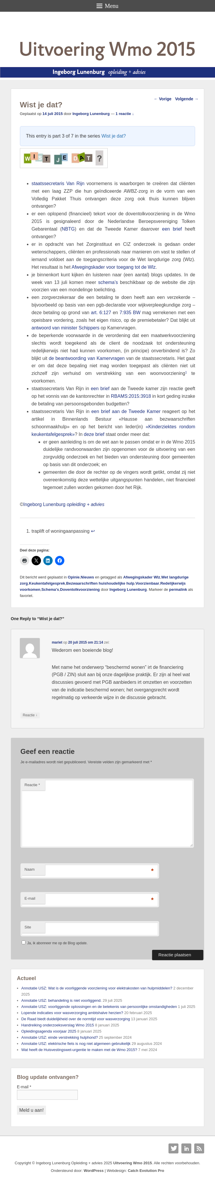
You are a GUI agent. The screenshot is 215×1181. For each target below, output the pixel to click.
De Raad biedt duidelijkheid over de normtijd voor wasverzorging (75, 1019)
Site (28, 927)
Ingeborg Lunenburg (91, 113)
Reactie (32, 785)
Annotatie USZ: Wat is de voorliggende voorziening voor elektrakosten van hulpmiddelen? (96, 988)
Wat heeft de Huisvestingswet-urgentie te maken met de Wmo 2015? (79, 1050)
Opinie (74, 577)
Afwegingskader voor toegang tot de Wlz (114, 267)
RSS (199, 1148)
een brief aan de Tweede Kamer (126, 411)
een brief (172, 228)
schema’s (108, 282)
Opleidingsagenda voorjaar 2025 (48, 1031)
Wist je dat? (114, 135)
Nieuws (87, 577)
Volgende (187, 99)
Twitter (173, 1148)
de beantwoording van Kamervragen (87, 358)
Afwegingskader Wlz (141, 577)
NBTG (68, 228)
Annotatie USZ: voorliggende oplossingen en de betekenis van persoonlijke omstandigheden (99, 1006)
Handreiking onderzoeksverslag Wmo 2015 (57, 1025)
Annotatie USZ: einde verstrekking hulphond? (59, 1037)
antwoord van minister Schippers (65, 327)
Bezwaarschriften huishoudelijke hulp (100, 583)
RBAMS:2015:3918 (131, 396)
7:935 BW (130, 312)
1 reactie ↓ (125, 113)
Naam (30, 869)
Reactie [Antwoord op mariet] (30, 715)
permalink (178, 589)
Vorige (162, 99)
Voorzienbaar (147, 583)
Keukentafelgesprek (47, 583)
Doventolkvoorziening (80, 589)
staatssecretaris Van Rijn (58, 183)
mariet (57, 642)
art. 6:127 (101, 312)
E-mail (30, 898)
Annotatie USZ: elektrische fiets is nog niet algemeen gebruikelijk (76, 1043)
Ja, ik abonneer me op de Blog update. (54, 943)
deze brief (95, 434)
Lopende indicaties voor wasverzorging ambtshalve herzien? (72, 1013)
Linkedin (186, 1148)
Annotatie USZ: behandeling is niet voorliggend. (61, 1000)
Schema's (50, 589)
